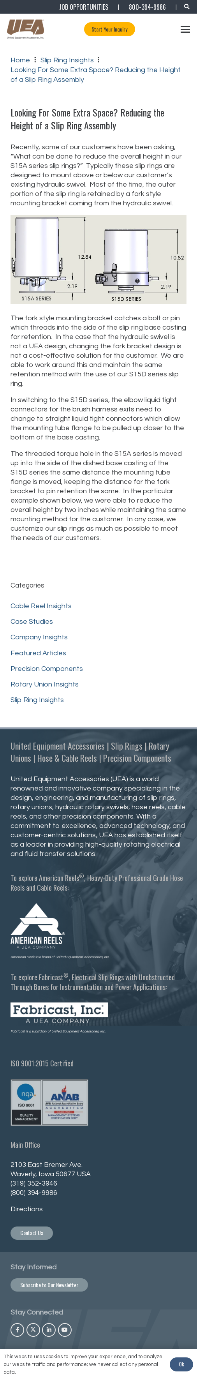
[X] (33, 1330)
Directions (27, 1209)
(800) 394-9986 (34, 1192)
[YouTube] (65, 1330)
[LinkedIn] (49, 1330)
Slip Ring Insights (37, 700)
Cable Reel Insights (41, 606)
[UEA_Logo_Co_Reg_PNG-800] (25, 29)
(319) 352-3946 (34, 1183)
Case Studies (32, 621)
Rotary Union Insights (45, 684)
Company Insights (39, 637)
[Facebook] (17, 1330)
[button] (187, 7)
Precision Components (47, 668)
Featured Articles (38, 653)
